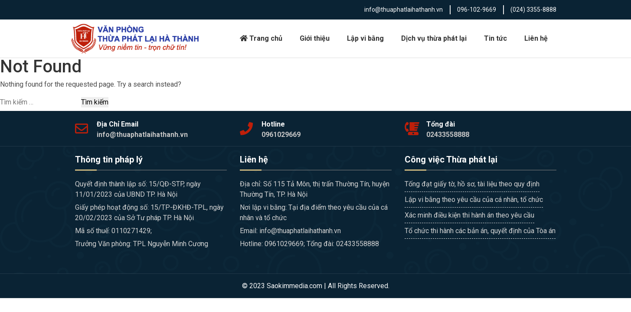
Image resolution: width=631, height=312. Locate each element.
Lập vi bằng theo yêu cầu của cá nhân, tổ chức (474, 199)
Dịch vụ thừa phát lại (434, 38)
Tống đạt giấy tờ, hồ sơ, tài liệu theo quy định (472, 184)
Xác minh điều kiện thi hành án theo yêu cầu (469, 215)
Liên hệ (536, 38)
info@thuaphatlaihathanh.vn (403, 9)
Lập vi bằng (365, 38)
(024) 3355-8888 (533, 9)
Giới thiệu (315, 38)
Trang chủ (261, 38)
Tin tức (495, 38)
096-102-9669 (476, 9)
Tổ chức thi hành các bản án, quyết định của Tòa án (480, 231)
